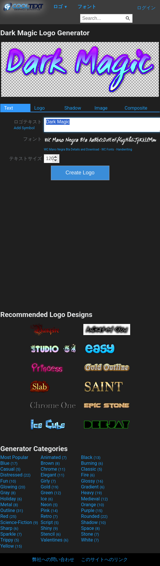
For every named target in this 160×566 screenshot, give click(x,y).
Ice (47, 499)
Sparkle (11, 534)
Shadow (72, 108)
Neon (49, 504)
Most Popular (14, 457)
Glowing (12, 487)
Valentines (54, 540)
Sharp (9, 528)
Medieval (94, 499)
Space (90, 528)
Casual (10, 469)
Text (8, 108)
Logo (39, 108)
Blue (9, 463)
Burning (92, 463)
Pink (49, 510)
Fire (88, 475)
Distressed (15, 475)
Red (8, 516)
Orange (92, 504)
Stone (90, 534)
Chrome (53, 469)
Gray (8, 492)
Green (51, 492)
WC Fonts (107, 149)
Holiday (11, 499)
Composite (136, 108)
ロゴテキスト (28, 124)
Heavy (91, 492)
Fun (8, 481)
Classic (91, 469)
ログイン (146, 7)
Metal (9, 504)
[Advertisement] (60, 245)
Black (91, 457)
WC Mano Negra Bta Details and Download (71, 149)
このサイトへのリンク (104, 559)
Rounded (94, 516)
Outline (11, 510)
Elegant (52, 475)
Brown (50, 463)
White (90, 540)
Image (101, 108)
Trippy (9, 540)
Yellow (11, 546)
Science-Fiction (19, 522)
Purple (91, 510)
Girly (48, 481)
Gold (50, 487)
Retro (49, 516)
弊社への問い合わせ (53, 559)
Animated (54, 457)
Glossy (92, 481)
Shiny (49, 528)
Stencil (51, 534)
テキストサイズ (25, 158)
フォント (32, 139)
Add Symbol (24, 128)
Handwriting (124, 149)
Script (50, 522)
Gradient (92, 487)
